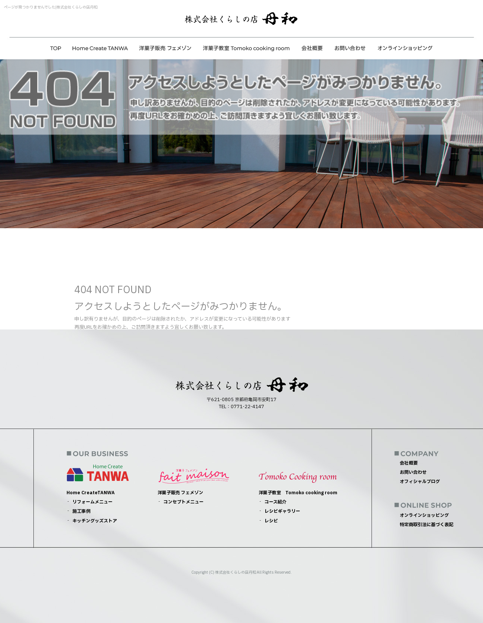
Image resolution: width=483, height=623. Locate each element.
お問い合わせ (350, 48)
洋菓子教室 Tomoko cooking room (246, 48)
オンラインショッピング (405, 48)
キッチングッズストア (94, 521)
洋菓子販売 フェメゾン (165, 48)
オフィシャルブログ (420, 481)
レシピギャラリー (282, 511)
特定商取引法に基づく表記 (426, 524)
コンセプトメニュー (183, 502)
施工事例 (81, 511)
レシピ (271, 521)
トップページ (56, 48)
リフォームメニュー (92, 502)
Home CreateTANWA (100, 48)
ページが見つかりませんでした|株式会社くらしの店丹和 (50, 7)
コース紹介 (275, 502)
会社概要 (312, 48)
